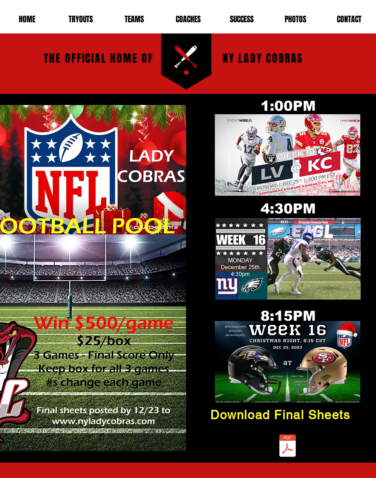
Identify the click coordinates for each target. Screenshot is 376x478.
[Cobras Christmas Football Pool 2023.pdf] (287, 447)
